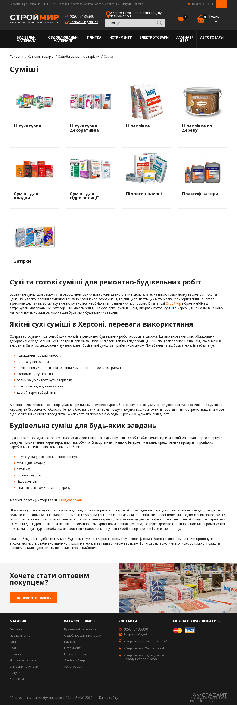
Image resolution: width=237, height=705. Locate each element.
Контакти (138, 4)
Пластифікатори (200, 193)
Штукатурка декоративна (84, 128)
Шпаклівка (138, 126)
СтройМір (173, 303)
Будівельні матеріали (26, 39)
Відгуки (126, 4)
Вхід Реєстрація (202, 4)
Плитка (94, 37)
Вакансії (64, 4)
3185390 (82, 16)
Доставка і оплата (82, 4)
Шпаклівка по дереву (197, 128)
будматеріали (72, 500)
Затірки (22, 261)
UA (219, 4)
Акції (46, 4)
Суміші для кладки (26, 195)
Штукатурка (27, 126)
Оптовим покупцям (107, 4)
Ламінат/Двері (184, 39)
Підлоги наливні (144, 193)
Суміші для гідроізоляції (84, 195)
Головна (15, 4)
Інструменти (120, 37)
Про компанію (31, 4)
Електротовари (154, 37)
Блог (53, 4)
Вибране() (184, 17)
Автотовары (212, 37)
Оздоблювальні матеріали (63, 39)
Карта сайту (108, 697)
